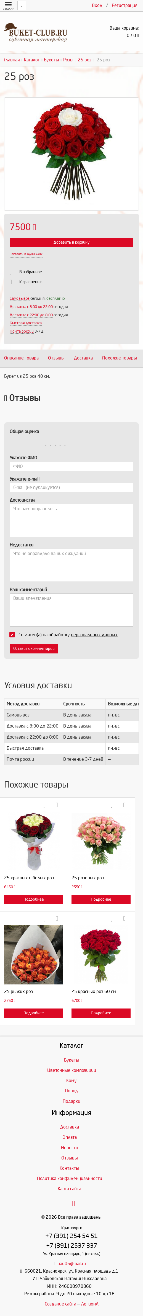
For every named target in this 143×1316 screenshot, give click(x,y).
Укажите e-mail (24, 479)
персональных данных (94, 634)
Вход (97, 5)
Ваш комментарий (28, 589)
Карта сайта (69, 1188)
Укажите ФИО (23, 457)
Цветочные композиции (71, 1070)
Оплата (69, 1137)
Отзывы (56, 358)
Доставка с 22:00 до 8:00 (31, 315)
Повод (71, 1090)
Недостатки (21, 545)
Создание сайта (60, 1304)
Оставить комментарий (34, 649)
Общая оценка (24, 431)
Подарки (71, 1101)
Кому (71, 1080)
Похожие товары (119, 358)
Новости (69, 1147)
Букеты (71, 1060)
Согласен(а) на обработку (65, 634)
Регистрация (124, 5)
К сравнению (31, 282)
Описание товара (21, 358)
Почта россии (22, 331)
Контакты (69, 1168)
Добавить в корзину (71, 242)
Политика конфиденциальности (69, 1178)
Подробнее (33, 899)
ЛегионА (90, 1304)
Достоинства (22, 500)
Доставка (83, 358)
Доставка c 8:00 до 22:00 (31, 307)
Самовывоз (20, 298)
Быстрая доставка (26, 323)
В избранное (30, 272)
